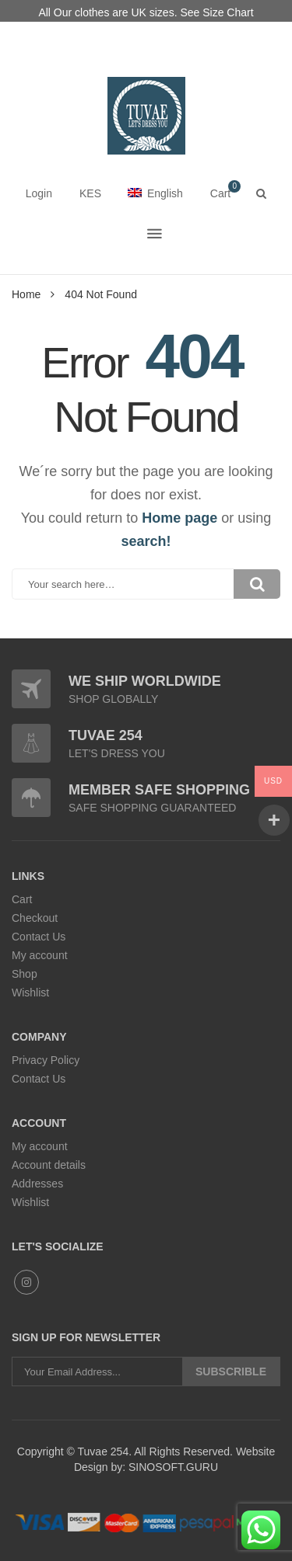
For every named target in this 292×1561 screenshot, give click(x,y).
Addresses (37, 1183)
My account (40, 955)
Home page (179, 518)
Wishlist (30, 992)
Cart (22, 899)
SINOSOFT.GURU (171, 1467)
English (155, 193)
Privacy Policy (45, 1060)
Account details (49, 1165)
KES (90, 193)
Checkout (35, 918)
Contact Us (38, 936)
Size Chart (227, 12)
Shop (24, 974)
